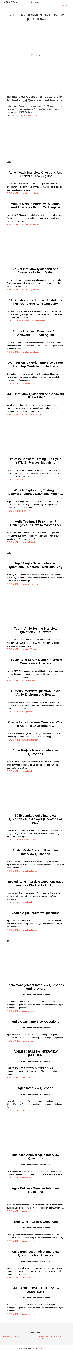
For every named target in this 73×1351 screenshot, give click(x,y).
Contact (51, 1348)
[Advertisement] (35, 37)
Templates (64, 5)
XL (36, 55)
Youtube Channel (30, 116)
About (41, 1348)
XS (32, 55)
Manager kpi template (10, 1336)
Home (64, 2)
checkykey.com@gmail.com (29, 1348)
